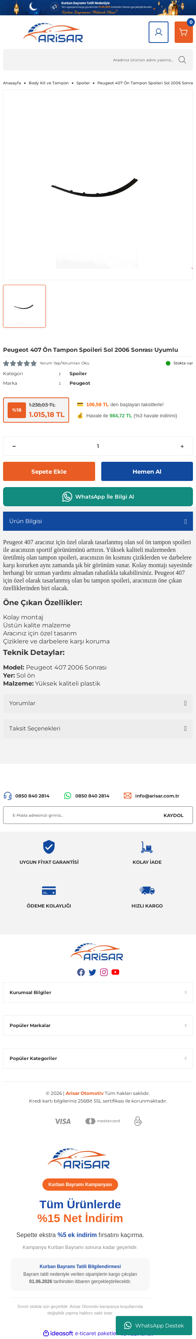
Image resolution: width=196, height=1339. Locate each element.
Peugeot (80, 383)
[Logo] (54, 32)
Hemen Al (147, 471)
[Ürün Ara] (98, 60)
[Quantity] (98, 446)
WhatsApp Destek (154, 1325)
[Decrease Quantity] (13, 446)
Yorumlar (22, 703)
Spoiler (78, 373)
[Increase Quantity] (182, 446)
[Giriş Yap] (158, 32)
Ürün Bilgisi (25, 521)
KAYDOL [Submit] (173, 815)
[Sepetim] (184, 32)
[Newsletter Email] (98, 815)
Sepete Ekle (48, 471)
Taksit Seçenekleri (34, 728)
